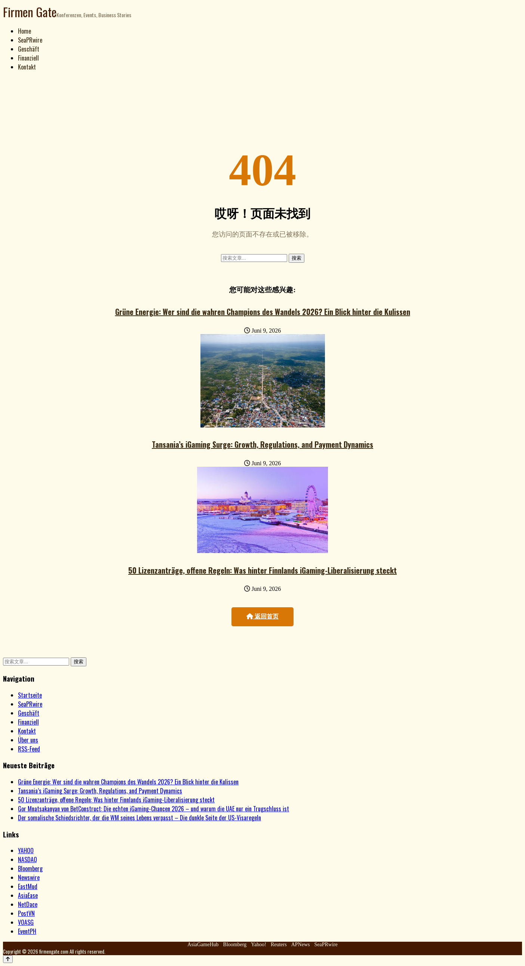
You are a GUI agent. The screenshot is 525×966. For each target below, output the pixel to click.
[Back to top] (8, 959)
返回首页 (262, 616)
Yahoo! (258, 944)
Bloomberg (30, 868)
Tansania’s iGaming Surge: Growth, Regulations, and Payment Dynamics (262, 444)
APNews (300, 944)
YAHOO (26, 850)
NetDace (27, 904)
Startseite (30, 695)
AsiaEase (28, 895)
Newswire (29, 877)
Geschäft (28, 48)
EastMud (27, 886)
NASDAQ (27, 859)
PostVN (26, 913)
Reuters (279, 944)
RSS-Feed (29, 748)
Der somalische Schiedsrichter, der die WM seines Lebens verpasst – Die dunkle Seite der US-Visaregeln (139, 817)
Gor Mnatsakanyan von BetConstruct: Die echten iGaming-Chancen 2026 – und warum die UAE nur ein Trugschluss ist (153, 808)
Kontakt (27, 66)
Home (24, 31)
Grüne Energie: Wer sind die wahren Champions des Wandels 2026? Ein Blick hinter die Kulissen (262, 311)
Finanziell (28, 57)
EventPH (27, 931)
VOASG (26, 922)
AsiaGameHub (202, 944)
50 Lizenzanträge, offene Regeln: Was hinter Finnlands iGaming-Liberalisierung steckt (262, 570)
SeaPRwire (30, 40)
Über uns (28, 739)
